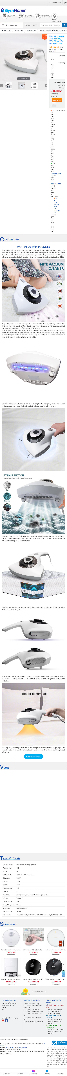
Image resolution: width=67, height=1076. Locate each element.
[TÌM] (64, 25)
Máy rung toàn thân (53, 1059)
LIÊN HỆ (35, 25)
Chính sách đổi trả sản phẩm (33, 1011)
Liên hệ (4, 1009)
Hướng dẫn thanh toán (31, 1003)
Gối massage (58, 1055)
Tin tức (4, 1007)
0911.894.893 (23, 1047)
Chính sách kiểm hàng (31, 1009)
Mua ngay (57, 100)
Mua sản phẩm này (33, 756)
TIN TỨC (27, 25)
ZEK (54, 51)
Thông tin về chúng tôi (9, 1003)
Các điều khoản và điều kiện (33, 1021)
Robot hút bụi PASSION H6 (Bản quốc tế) (36, 979)
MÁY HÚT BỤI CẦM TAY (33, 247)
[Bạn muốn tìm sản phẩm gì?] (51, 25)
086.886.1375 (55, 3)
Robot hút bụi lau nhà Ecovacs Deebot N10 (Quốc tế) (18, 950)
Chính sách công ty (8, 1005)
